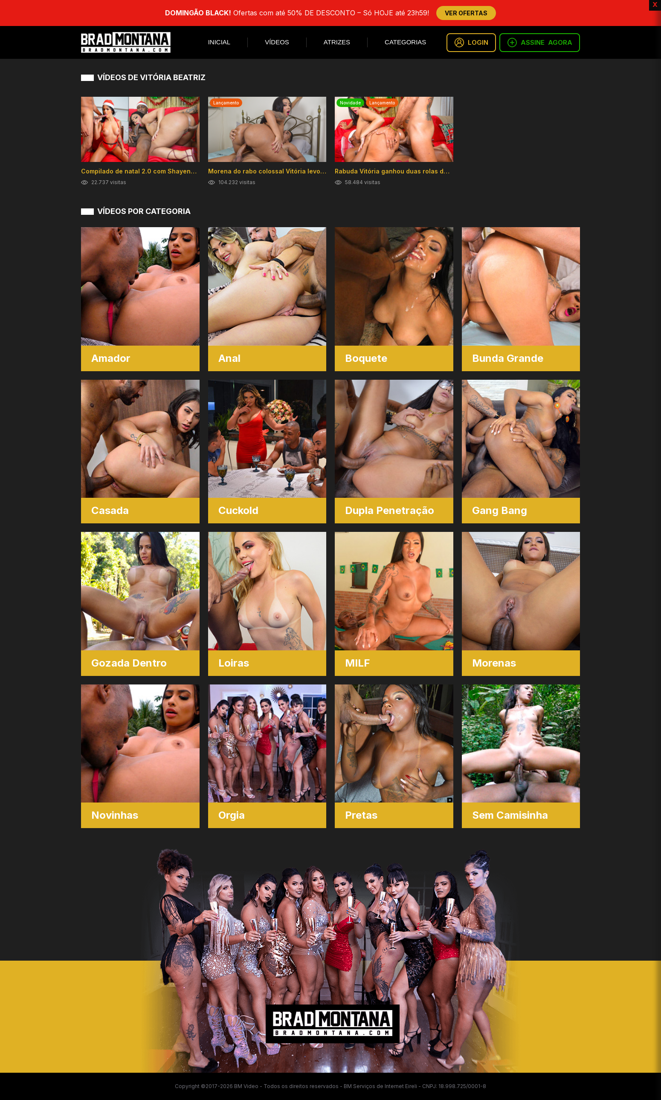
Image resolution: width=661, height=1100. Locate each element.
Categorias (405, 42)
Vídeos (277, 42)
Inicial (219, 42)
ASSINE (539, 43)
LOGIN (471, 43)
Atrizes (337, 42)
